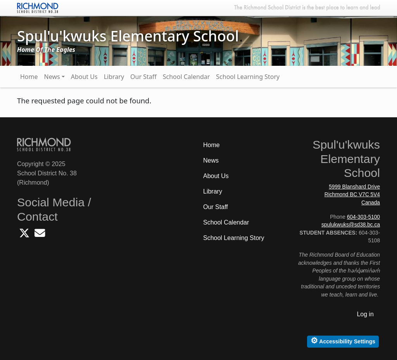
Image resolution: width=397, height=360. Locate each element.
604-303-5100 (363, 217)
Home (29, 76)
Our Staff (143, 76)
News (52, 76)
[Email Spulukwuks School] (40, 235)
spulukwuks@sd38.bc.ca (350, 225)
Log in (365, 314)
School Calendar (186, 76)
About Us (84, 76)
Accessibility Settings (343, 340)
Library (114, 76)
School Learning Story (248, 76)
